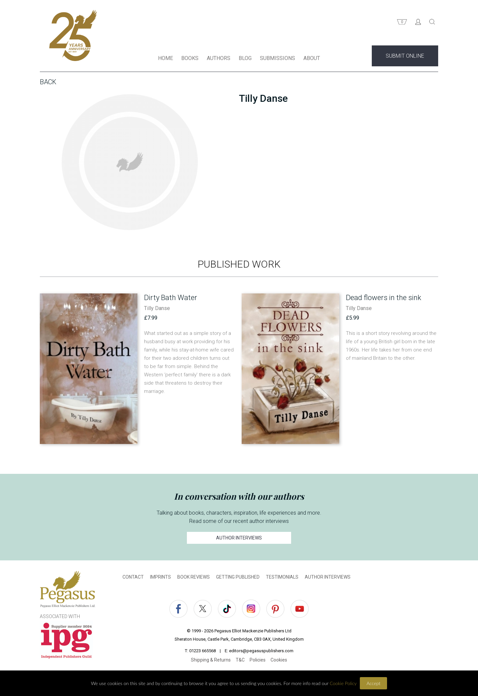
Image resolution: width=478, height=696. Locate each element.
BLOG (245, 59)
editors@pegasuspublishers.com (261, 651)
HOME (165, 59)
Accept (373, 683)
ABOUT (311, 59)
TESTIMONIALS (282, 578)
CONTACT (133, 578)
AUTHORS (218, 59)
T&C (240, 661)
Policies (258, 661)
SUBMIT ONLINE (405, 57)
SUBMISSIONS (277, 59)
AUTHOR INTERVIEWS (239, 538)
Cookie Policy (343, 683)
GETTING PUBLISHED (238, 578)
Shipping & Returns (211, 661)
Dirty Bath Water (170, 298)
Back (48, 83)
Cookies (279, 661)
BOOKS (190, 59)
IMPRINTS (160, 578)
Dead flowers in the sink (383, 298)
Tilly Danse (157, 309)
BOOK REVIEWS (193, 578)
